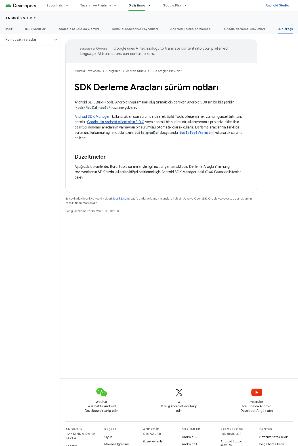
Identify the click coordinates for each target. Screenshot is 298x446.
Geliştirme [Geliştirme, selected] (136, 5)
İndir (9, 29)
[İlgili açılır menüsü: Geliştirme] (151, 5)
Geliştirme (113, 71)
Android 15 (189, 437)
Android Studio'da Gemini (79, 29)
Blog (207, 5)
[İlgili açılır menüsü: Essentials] (69, 5)
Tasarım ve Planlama (95, 5)
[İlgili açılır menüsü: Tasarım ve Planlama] (117, 5)
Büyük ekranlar (153, 441)
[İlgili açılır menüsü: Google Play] (187, 5)
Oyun (108, 437)
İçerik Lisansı (121, 198)
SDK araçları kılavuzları (167, 71)
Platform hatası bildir (273, 437)
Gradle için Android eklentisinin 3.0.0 (115, 122)
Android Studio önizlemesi (191, 29)
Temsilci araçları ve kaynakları (134, 29)
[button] (26, 39)
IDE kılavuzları (35, 29)
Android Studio (277, 5)
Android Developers (88, 71)
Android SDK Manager (92, 116)
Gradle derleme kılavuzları (244, 29)
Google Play (172, 5)
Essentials (55, 5)
